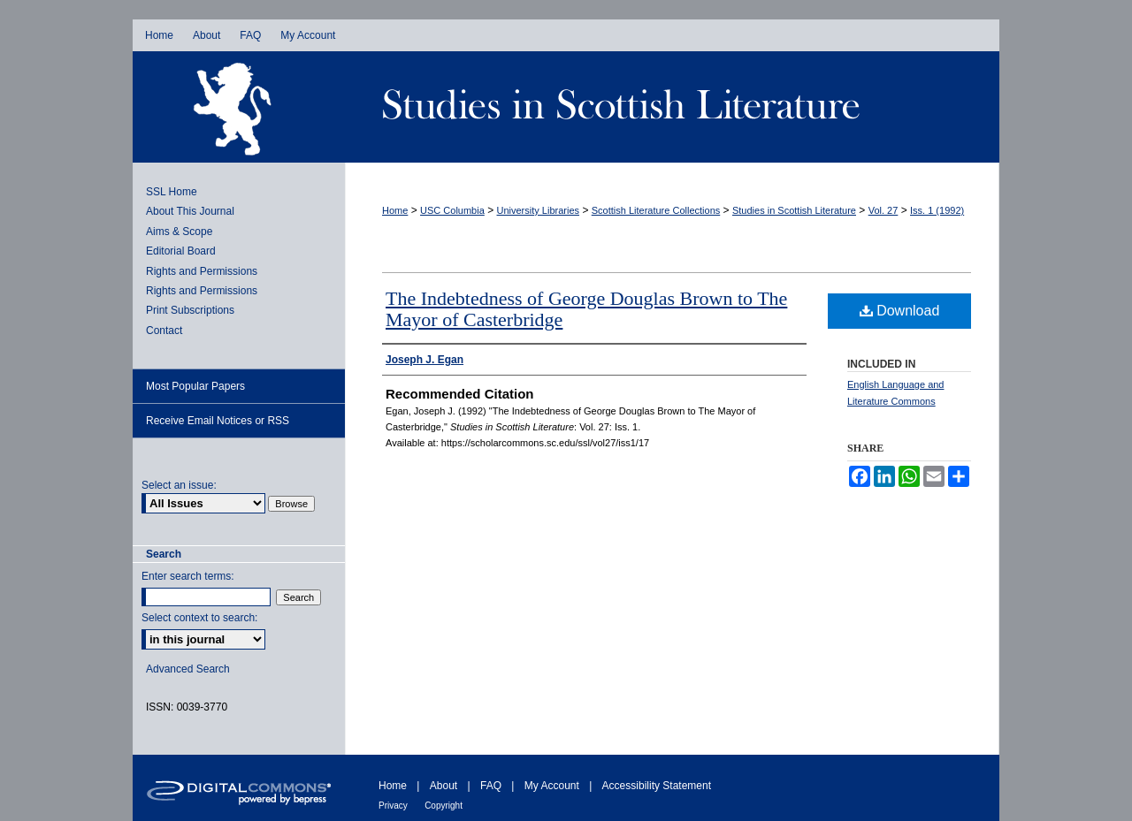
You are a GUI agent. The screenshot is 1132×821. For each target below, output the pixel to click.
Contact (164, 330)
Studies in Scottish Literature (672, 107)
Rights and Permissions (201, 271)
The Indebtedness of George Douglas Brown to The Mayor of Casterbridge (586, 309)
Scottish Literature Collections (656, 210)
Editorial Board (181, 251)
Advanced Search (188, 669)
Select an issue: (179, 485)
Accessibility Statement (656, 785)
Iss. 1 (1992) (937, 210)
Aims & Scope (179, 231)
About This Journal (190, 211)
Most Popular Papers (195, 386)
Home (395, 210)
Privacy (393, 805)
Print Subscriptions (190, 310)
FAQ (490, 785)
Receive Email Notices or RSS (217, 420)
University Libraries (538, 210)
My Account (551, 785)
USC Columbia (452, 210)
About (443, 785)
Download (900, 310)
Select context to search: (199, 618)
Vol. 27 (883, 210)
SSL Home (171, 192)
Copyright (443, 805)
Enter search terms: (188, 576)
